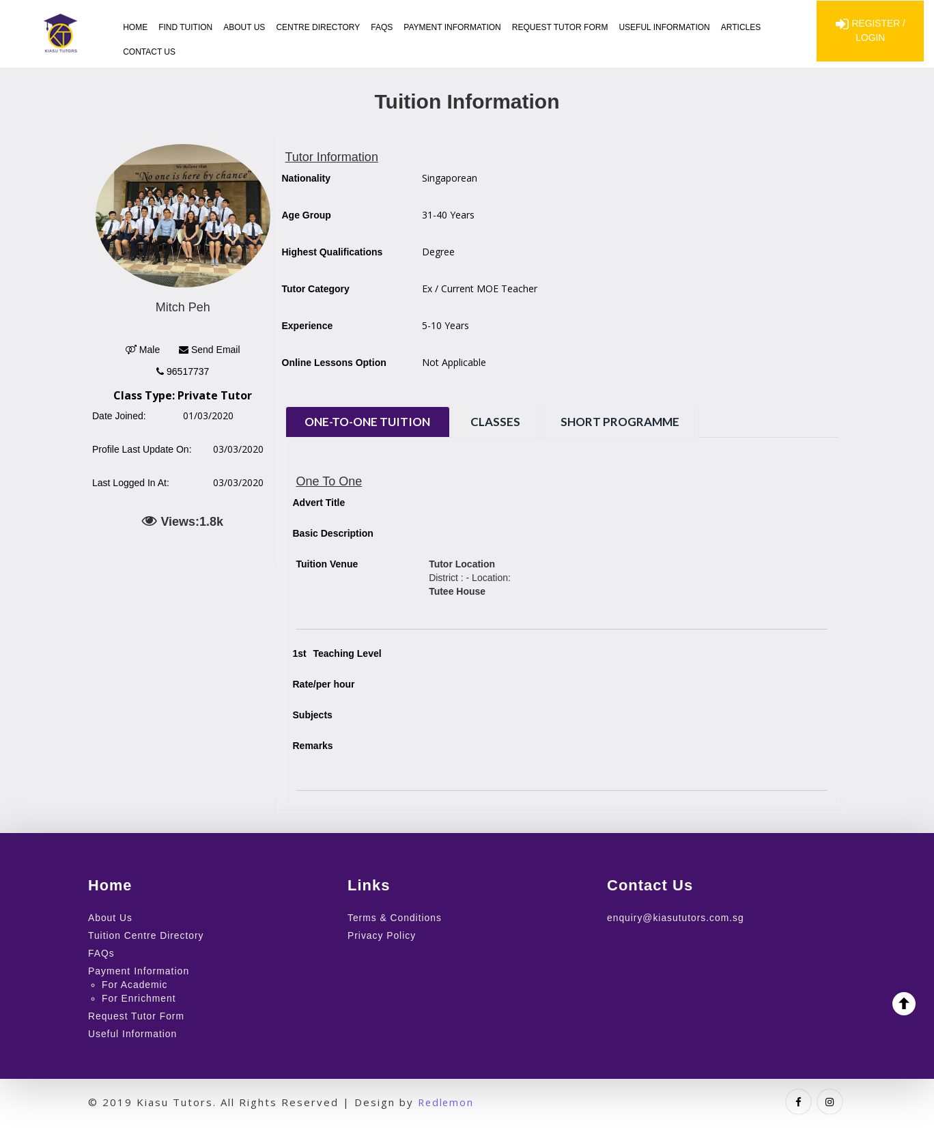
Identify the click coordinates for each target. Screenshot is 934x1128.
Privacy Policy (382, 934)
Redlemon (447, 1098)
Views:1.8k (182, 520)
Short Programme (628, 421)
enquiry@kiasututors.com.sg (676, 917)
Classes (501, 421)
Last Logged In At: (130, 482)
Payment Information (452, 27)
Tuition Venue (327, 564)
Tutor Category (316, 288)
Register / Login (870, 31)
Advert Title (319, 502)
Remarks (313, 745)
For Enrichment (139, 996)
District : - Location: (470, 578)
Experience (307, 325)
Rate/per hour (324, 684)
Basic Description (333, 533)
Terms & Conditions (395, 917)
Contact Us (149, 52)
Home (135, 27)
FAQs (382, 27)
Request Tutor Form (560, 27)
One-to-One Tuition (369, 421)
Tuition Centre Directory (146, 934)
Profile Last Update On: (142, 449)
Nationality (306, 178)
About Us (244, 27)
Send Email (209, 349)
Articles (741, 27)
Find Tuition (185, 27)
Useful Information (664, 27)
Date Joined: (119, 415)
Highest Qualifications (332, 251)
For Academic (135, 982)
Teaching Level (337, 653)
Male (143, 349)
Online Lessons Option (334, 362)
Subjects (312, 714)
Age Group (306, 215)
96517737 (182, 371)
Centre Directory (318, 27)
